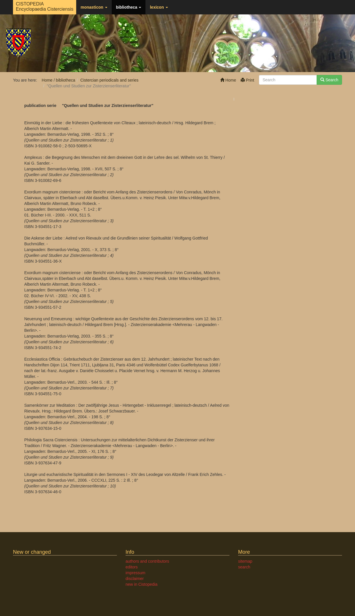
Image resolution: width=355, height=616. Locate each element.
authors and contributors (147, 561)
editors (132, 567)
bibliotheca (128, 7)
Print (247, 80)
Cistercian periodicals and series (109, 80)
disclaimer (135, 578)
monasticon (94, 7)
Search (329, 80)
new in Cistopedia (142, 584)
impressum (135, 572)
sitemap (245, 561)
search (244, 567)
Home (228, 80)
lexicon (159, 7)
